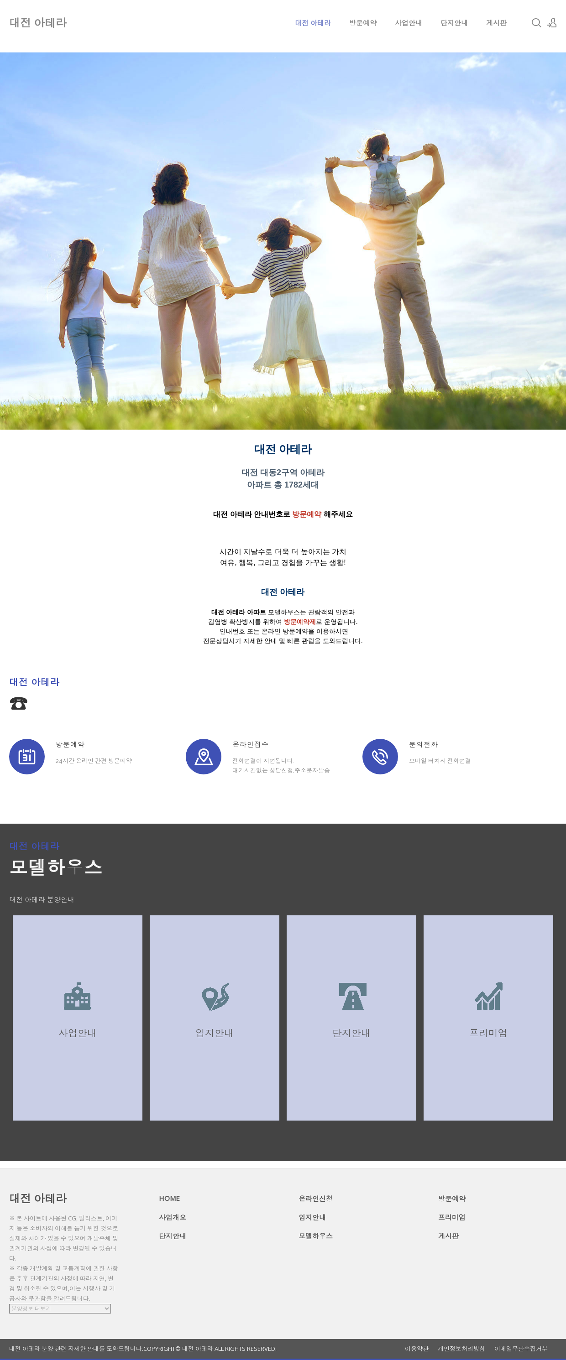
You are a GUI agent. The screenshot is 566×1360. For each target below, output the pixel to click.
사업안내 (408, 22)
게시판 (496, 22)
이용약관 (417, 1349)
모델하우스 (316, 1236)
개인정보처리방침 (461, 1349)
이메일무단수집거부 (521, 1349)
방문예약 (363, 22)
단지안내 (454, 22)
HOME (169, 1198)
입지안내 (312, 1217)
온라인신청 (316, 1198)
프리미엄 (452, 1217)
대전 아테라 (313, 22)
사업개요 (172, 1217)
